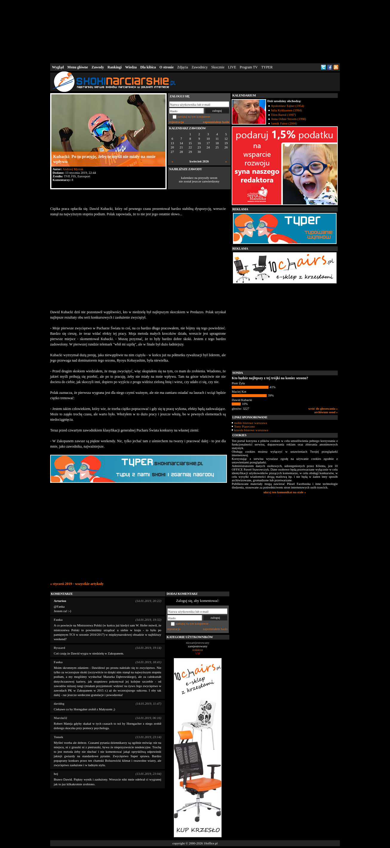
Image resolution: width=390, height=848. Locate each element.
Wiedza (130, 67)
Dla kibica (148, 67)
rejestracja (176, 122)
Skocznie (217, 67)
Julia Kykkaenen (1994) (286, 110)
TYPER (267, 67)
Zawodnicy (200, 67)
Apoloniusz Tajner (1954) (287, 105)
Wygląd (58, 67)
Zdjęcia (182, 67)
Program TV (249, 67)
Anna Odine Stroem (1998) (288, 119)
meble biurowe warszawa (250, 423)
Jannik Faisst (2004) (284, 123)
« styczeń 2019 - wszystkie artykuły (77, 584)
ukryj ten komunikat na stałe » (285, 492)
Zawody (98, 67)
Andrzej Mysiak (72, 169)
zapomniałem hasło (216, 122)
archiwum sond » (326, 412)
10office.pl (211, 843)
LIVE (232, 67)
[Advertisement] (195, 31)
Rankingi (115, 67)
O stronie (166, 67)
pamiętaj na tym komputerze (193, 116)
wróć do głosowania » (323, 408)
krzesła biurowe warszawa (251, 430)
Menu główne (77, 67)
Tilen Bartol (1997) (283, 114)
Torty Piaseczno (244, 426)
